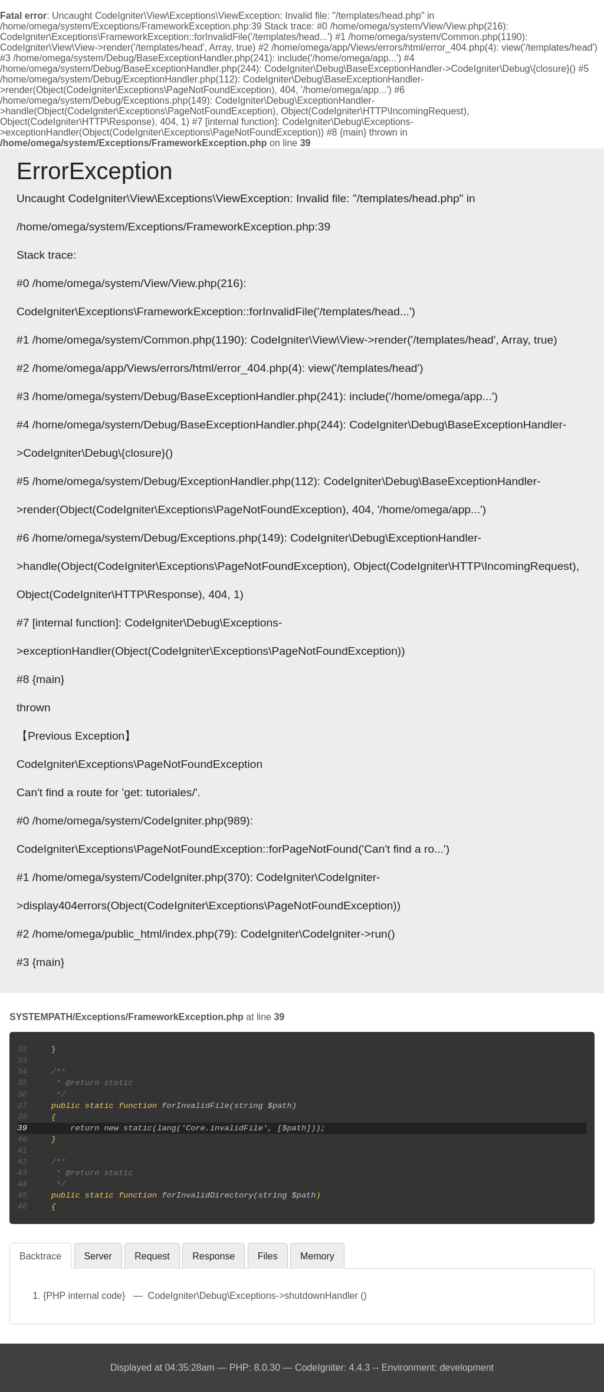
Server (98, 1256)
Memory (317, 1256)
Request (152, 1256)
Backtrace (40, 1256)
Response (213, 1256)
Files (268, 1256)
